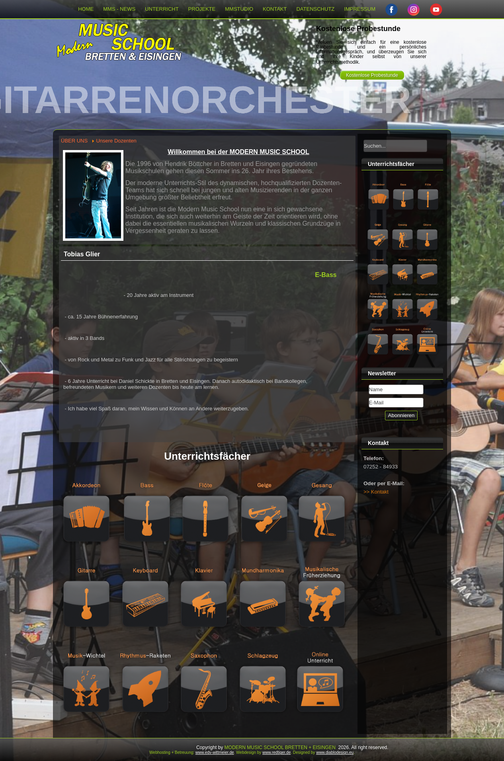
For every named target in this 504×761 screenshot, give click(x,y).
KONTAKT (275, 9)
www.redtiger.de (276, 752)
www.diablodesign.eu (335, 752)
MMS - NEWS (119, 9)
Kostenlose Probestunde (372, 75)
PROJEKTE (202, 9)
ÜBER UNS (74, 141)
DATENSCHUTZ (315, 9)
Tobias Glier (82, 254)
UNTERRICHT (162, 9)
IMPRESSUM (359, 9)
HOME (86, 9)
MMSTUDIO (239, 9)
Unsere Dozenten (116, 141)
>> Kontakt (376, 492)
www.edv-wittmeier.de (214, 752)
